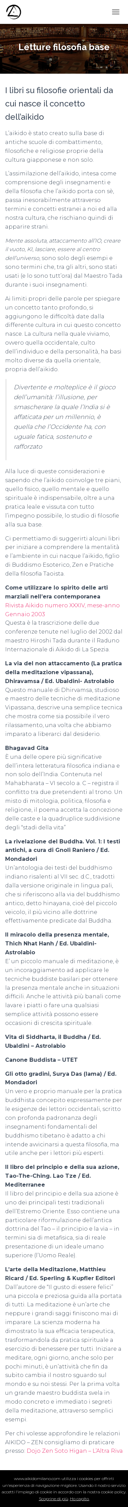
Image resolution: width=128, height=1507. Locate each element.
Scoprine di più (53, 1498)
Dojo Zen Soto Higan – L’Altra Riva (75, 1451)
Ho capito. (79, 1498)
